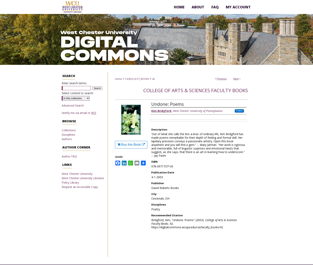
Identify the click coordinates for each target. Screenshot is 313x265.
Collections (69, 130)
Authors (67, 139)
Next (236, 78)
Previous (222, 78)
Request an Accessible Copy (80, 187)
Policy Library (70, 182)
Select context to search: (78, 93)
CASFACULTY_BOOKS (137, 79)
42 (153, 79)
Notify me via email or (79, 113)
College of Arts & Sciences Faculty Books (195, 90)
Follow (239, 111)
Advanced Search (73, 105)
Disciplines (68, 134)
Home (118, 79)
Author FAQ (69, 156)
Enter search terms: (74, 83)
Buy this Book (131, 144)
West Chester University (77, 174)
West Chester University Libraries (83, 178)
